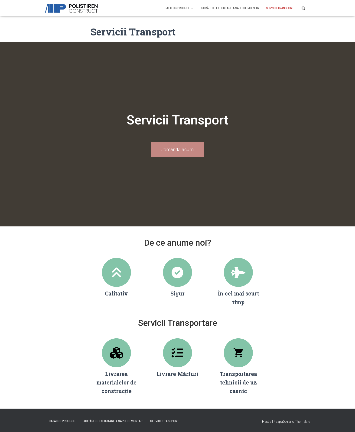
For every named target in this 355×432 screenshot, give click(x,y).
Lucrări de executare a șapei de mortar (229, 8)
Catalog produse (178, 8)
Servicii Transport (280, 8)
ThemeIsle (302, 421)
